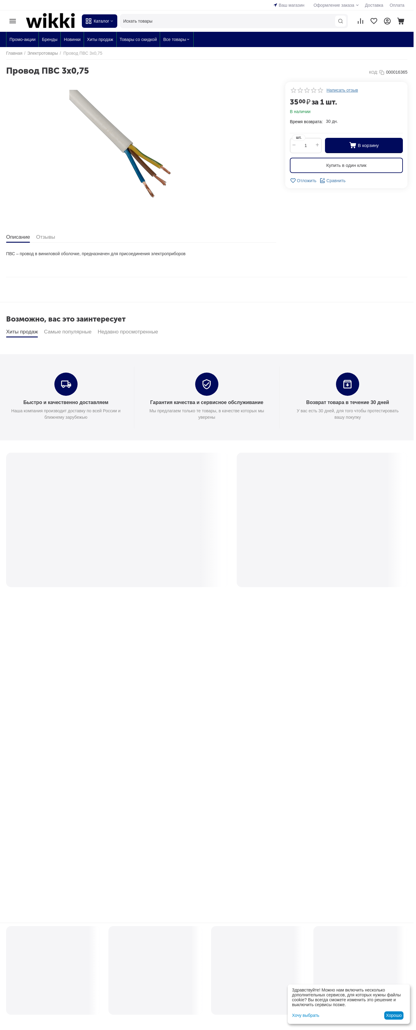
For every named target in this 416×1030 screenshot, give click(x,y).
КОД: (373, 72)
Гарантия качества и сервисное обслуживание (206, 402)
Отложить (303, 181)
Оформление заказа (333, 5)
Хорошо (394, 1015)
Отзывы (45, 237)
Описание (18, 237)
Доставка (374, 5)
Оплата (397, 5)
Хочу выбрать (305, 1015)
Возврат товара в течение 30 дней (347, 402)
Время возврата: (306, 121)
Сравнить (332, 181)
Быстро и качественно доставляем (65, 402)
